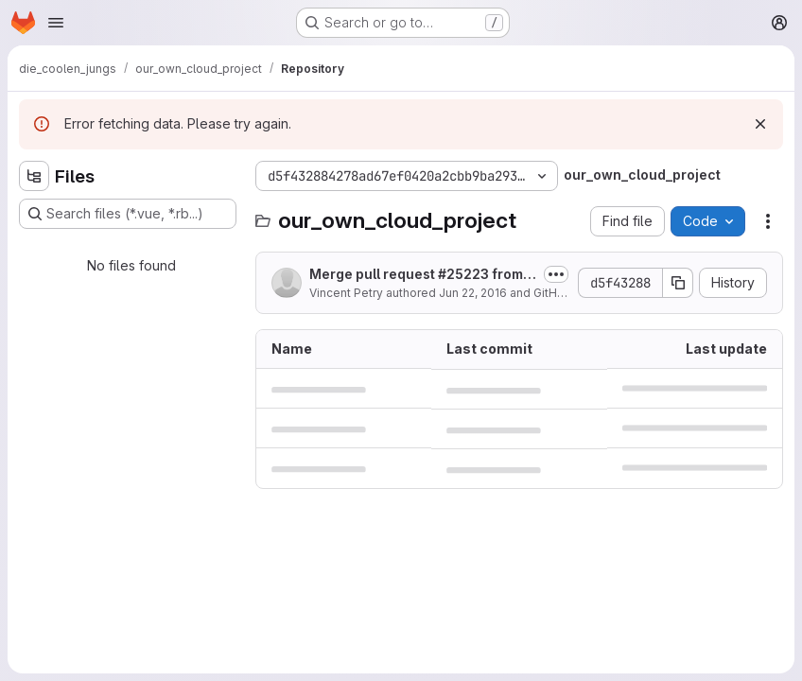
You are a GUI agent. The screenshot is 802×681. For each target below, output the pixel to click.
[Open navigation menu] (56, 23)
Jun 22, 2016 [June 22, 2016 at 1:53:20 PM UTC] (473, 293)
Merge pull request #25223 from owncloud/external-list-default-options (421, 275)
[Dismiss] (760, 124)
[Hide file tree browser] (34, 176)
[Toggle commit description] (556, 274)
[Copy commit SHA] (678, 283)
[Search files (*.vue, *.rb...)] (127, 214)
